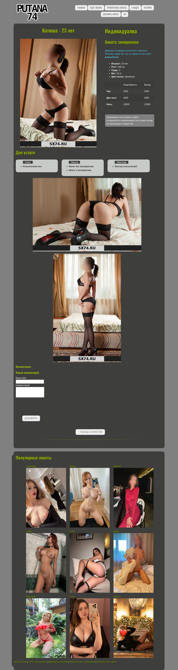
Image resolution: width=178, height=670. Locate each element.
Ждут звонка (96, 7)
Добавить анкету (111, 14)
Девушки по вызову (58, 662)
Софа (29, 531)
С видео (135, 7)
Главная (81, 7)
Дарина (117, 466)
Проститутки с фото (107, 662)
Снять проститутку (37, 662)
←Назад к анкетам (90, 432)
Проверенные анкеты (117, 7)
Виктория (30, 596)
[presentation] (36, 407)
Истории (148, 7)
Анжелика (31, 466)
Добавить (31, 418)
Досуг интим (20, 662)
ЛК (125, 14)
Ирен (73, 531)
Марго (73, 466)
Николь (117, 596)
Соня (72, 596)
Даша (116, 531)
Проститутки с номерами (82, 662)
